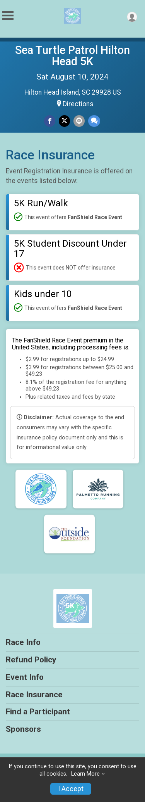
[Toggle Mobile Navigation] (7, 16)
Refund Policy (31, 659)
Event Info (25, 677)
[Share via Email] (79, 120)
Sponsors (23, 729)
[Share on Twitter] (64, 120)
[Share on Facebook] (49, 120)
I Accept (71, 789)
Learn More (85, 774)
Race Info (23, 642)
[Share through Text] (94, 120)
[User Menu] (132, 17)
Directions (78, 104)
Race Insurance (34, 694)
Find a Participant (38, 711)
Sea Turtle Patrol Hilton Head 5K (72, 55)
